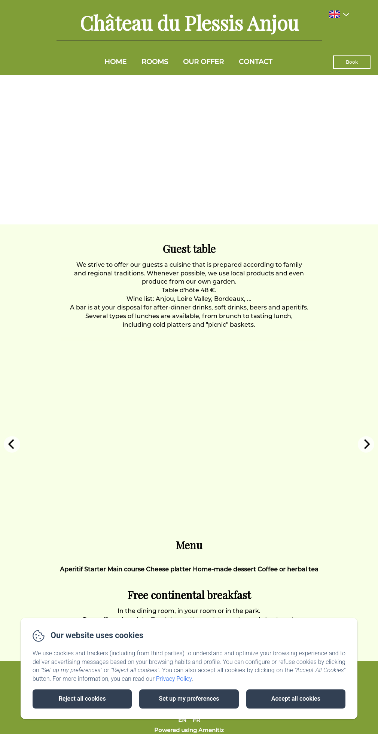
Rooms (154, 62)
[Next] (366, 444)
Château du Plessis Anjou (189, 23)
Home (115, 62)
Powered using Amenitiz (189, 730)
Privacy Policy (174, 678)
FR (196, 720)
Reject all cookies (82, 698)
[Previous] (12, 444)
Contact (255, 62)
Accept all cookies (295, 698)
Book (352, 62)
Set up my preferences (189, 698)
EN (182, 720)
